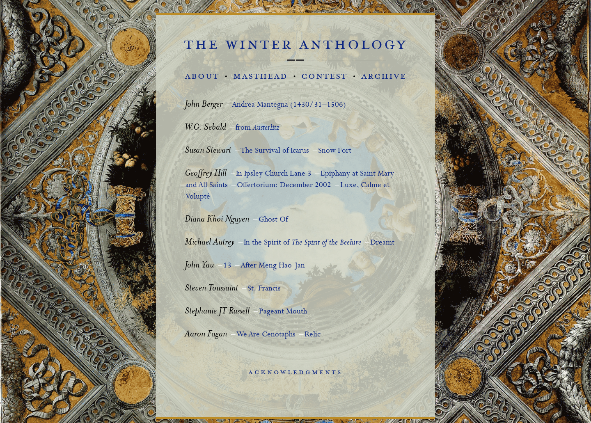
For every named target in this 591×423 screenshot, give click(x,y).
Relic (313, 334)
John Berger (203, 105)
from (257, 128)
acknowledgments (295, 372)
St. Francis (264, 288)
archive (383, 76)
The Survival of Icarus (275, 150)
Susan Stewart (208, 150)
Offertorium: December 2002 (284, 185)
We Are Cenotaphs (266, 334)
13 (227, 265)
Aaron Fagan (206, 334)
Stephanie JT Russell (217, 311)
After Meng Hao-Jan (273, 265)
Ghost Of (273, 219)
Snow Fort (334, 150)
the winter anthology (295, 45)
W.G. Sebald (205, 128)
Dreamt (382, 242)
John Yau (199, 265)
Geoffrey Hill (206, 173)
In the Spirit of (302, 242)
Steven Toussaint (211, 288)
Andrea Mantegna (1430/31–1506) (289, 105)
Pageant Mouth (283, 311)
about (202, 76)
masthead (260, 76)
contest (324, 76)
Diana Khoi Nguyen (217, 219)
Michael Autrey (209, 242)
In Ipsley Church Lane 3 (274, 173)
